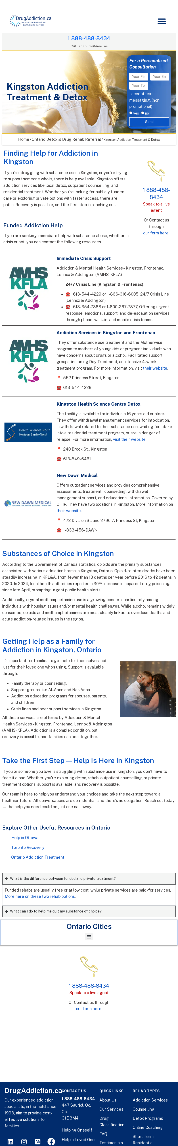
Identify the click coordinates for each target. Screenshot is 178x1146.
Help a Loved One (78, 1139)
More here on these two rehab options (40, 896)
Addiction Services (150, 1100)
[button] (161, 21)
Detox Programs (148, 1118)
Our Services (111, 1109)
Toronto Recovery (27, 847)
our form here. (156, 233)
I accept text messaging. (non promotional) (144, 100)
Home (23, 139)
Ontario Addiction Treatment (37, 857)
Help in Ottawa (24, 837)
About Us (107, 1100)
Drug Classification (111, 1121)
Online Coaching (148, 1127)
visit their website (129, 439)
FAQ (103, 1134)
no (147, 113)
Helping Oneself (77, 1130)
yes (136, 113)
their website (155, 368)
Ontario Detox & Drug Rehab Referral (66, 139)
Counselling (144, 1109)
